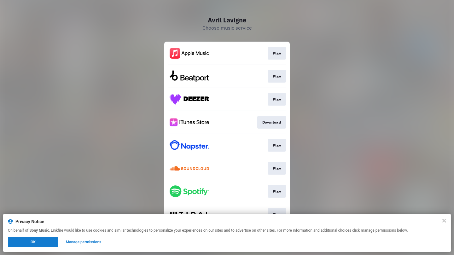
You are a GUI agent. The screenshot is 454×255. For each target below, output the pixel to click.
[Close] (444, 221)
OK (33, 242)
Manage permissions (84, 242)
